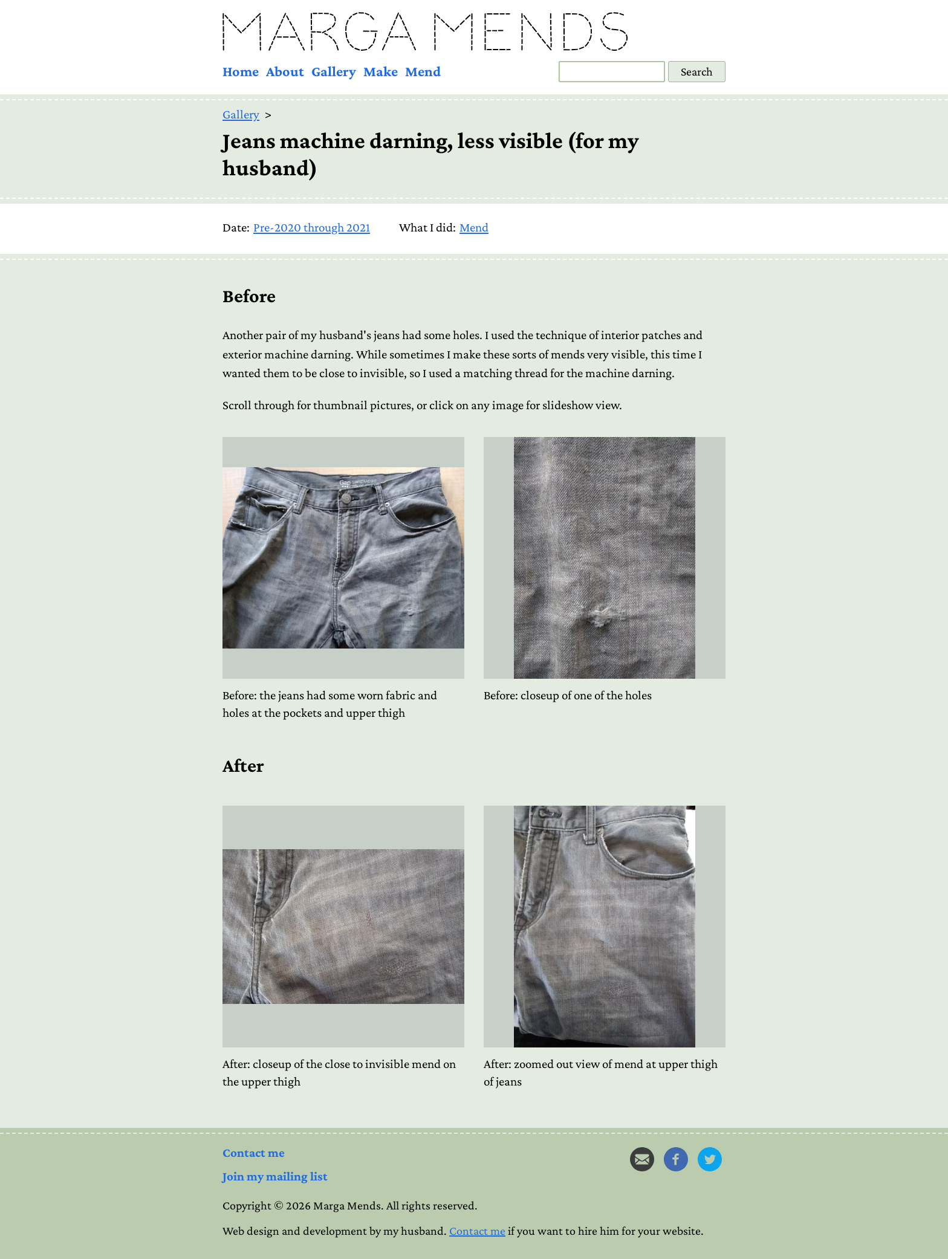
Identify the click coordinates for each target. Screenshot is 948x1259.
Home (240, 71)
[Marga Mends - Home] (474, 31)
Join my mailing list (275, 1176)
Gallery (333, 71)
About (285, 71)
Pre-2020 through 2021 (311, 227)
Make (380, 71)
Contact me (253, 1152)
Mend (423, 71)
